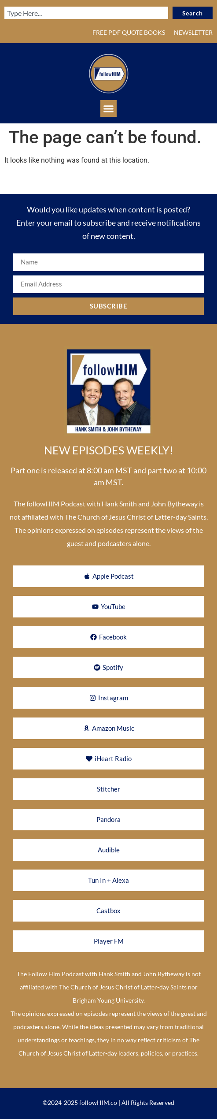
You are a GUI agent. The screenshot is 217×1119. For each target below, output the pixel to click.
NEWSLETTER (193, 32)
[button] (108, 108)
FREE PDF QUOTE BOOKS (128, 32)
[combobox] (86, 13)
